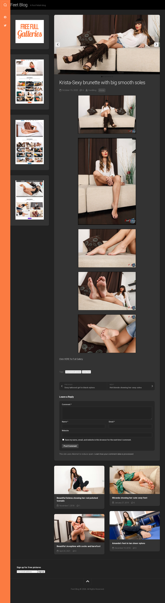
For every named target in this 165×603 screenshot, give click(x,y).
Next (156, 45)
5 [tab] (110, 77)
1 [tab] (101, 77)
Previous (57, 45)
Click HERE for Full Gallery (73, 359)
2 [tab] (104, 77)
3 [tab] (106, 77)
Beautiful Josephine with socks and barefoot (78, 547)
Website (65, 431)
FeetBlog (92, 91)
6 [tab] (112, 77)
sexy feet (86, 372)
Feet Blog (24, 5)
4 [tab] (108, 77)
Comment (67, 405)
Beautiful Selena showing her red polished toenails (77, 500)
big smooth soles (73, 372)
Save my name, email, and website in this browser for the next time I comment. (98, 441)
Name (65, 422)
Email (112, 422)
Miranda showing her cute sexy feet (129, 498)
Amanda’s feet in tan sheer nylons (128, 544)
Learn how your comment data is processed (113, 455)
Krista (102, 91)
